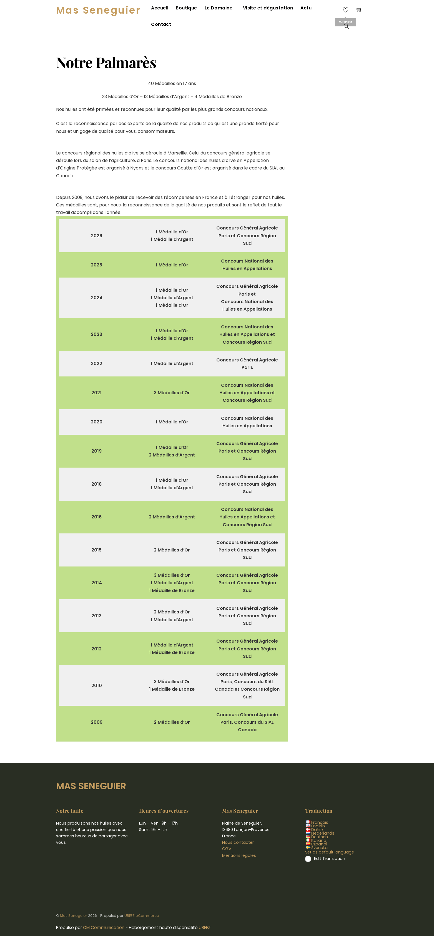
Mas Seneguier (73, 903)
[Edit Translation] (308, 847)
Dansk (317, 817)
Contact (325, 9)
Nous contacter (238, 830)
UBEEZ (204, 915)
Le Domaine (220, 9)
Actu (302, 9)
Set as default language (329, 840)
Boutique (188, 9)
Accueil (162, 9)
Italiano (318, 828)
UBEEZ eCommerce (141, 903)
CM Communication (103, 915)
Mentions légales (239, 843)
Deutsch (319, 825)
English (318, 814)
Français (319, 810)
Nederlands (322, 821)
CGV (226, 837)
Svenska (319, 835)
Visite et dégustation (265, 9)
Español (319, 832)
